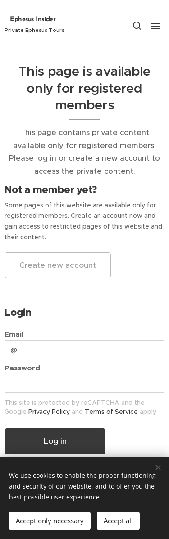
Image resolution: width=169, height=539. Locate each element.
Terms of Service (111, 411)
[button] (137, 25)
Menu (155, 26)
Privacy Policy (49, 411)
